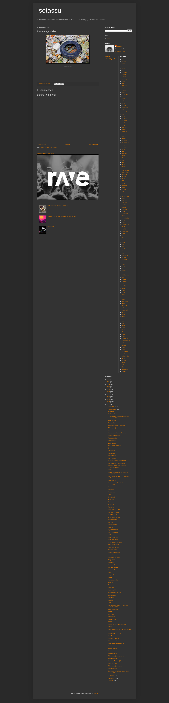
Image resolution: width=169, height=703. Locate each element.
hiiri (123, 114)
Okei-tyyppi (111, 497)
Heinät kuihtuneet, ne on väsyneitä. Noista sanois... (118, 605)
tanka (123, 325)
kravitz (124, 166)
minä (123, 220)
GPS (109, 494)
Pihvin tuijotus (112, 440)
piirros (123, 251)
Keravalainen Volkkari (114, 592)
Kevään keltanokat (113, 565)
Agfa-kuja (111, 411)
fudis (123, 92)
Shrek (110, 585)
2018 (108, 399)
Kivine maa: (111, 646)
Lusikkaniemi (112, 443)
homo (123, 116)
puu (123, 268)
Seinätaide (111, 614)
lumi (123, 191)
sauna (123, 299)
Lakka (110, 577)
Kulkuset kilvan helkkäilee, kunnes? (58, 206)
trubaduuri (125, 338)
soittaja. (124, 308)
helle (123, 109)
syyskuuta (112, 678)
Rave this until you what (45, 153)
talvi (123, 323)
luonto (123, 198)
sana (123, 294)
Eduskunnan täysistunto (115, 641)
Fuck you (110, 527)
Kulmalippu (111, 453)
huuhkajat (124, 120)
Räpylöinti (111, 499)
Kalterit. (110, 651)
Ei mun (110, 448)
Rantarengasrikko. (113, 658)
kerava (124, 147)
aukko (123, 68)
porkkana (124, 259)
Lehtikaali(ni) (112, 480)
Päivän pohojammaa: (114, 428)
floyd (123, 88)
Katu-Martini (111, 636)
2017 (108, 402)
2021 (108, 392)
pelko (123, 246)
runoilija (124, 286)
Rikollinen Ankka (113, 567)
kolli (123, 162)
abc (123, 59)
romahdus (125, 279)
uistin (123, 347)
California (111, 502)
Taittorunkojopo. (112, 668)
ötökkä (124, 371)
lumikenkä (125, 194)
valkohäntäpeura (126, 356)
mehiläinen (125, 213)
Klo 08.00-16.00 (112, 648)
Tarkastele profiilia (120, 51)
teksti (123, 327)
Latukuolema (112, 619)
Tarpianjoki (111, 489)
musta (123, 222)
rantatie (124, 273)
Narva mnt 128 (112, 514)
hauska (124, 105)
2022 (108, 389)
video (123, 362)
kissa (123, 158)
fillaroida (124, 85)
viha (123, 367)
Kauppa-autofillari (113, 580)
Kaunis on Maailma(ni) (114, 661)
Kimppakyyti (111, 616)
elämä (123, 81)
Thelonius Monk (112, 414)
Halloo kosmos (112, 524)
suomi (123, 312)
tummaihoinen (126, 341)
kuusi (123, 178)
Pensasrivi (111, 507)
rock (123, 277)
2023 (108, 387)
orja (123, 235)
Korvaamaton (112, 455)
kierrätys (124, 153)
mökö (123, 227)
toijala (123, 334)
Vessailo (110, 600)
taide (123, 319)
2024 (108, 384)
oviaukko (124, 240)
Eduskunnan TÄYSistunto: (115, 633)
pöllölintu (124, 270)
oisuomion (125, 231)
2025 (108, 382)
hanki (123, 103)
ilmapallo (124, 127)
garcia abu (125, 94)
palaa (123, 242)
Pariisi (110, 627)
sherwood (124, 305)
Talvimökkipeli (112, 458)
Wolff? (110, 535)
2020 (108, 394)
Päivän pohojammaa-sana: (116, 656)
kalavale (124, 138)
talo (123, 321)
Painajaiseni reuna (113, 512)
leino (123, 181)
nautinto (124, 229)
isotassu (119, 46)
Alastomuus (111, 492)
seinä (123, 303)
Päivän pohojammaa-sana (115, 666)
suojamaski (125, 310)
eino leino (124, 79)
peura (123, 248)
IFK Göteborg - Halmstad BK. (116, 463)
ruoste (123, 290)
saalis (123, 292)
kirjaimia (124, 155)
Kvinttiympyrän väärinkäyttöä (116, 425)
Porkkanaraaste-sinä (114, 509)
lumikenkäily (125, 196)
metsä (123, 216)
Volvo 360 (111, 582)
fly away (124, 90)
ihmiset (124, 125)
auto (123, 70)
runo (123, 284)
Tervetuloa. (111, 562)
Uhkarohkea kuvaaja (114, 517)
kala (123, 136)
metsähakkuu (125, 218)
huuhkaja (124, 118)
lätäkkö (124, 207)
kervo (123, 149)
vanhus (124, 360)
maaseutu (125, 209)
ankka (123, 63)
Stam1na (110, 522)
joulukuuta (112, 406)
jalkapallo (124, 131)
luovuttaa (124, 200)
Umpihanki (111, 575)
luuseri (124, 205)
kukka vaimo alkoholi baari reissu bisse (125, 170)
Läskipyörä (111, 587)
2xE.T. (110, 430)
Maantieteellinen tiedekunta (116, 643)
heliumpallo (125, 107)
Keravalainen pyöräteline (115, 542)
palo (123, 244)
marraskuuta (112, 409)
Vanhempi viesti (93, 144)
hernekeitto (125, 112)
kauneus (124, 140)
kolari (123, 160)
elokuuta (111, 681)
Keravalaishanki (112, 519)
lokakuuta (111, 676)
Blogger (96, 693)
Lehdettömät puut (113, 537)
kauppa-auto (125, 142)
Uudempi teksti (42, 144)
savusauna (125, 301)
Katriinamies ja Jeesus (114, 445)
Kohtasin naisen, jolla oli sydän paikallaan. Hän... (117, 466)
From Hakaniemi (113, 532)
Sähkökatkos (112, 595)
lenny (123, 183)
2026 (108, 379)
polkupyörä (125, 255)
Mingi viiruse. (112, 560)
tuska (123, 343)
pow (123, 262)
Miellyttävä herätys (113, 547)
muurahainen (125, 224)
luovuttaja (124, 202)
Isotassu (49, 10)
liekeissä (124, 185)
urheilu (124, 354)
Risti (109, 470)
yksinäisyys (125, 369)
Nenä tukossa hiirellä (114, 545)
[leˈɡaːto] (110, 602)
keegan (124, 145)
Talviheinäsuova (112, 663)
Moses (110, 622)
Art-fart (110, 612)
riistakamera (125, 275)
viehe (123, 365)
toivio (123, 336)
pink (123, 253)
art (122, 66)
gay (123, 96)
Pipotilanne (111, 450)
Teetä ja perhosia (113, 539)
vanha (123, 358)
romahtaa (124, 281)
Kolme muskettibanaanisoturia (117, 433)
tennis (123, 330)
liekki (123, 187)
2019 (108, 397)
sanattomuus (125, 297)
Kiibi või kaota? (112, 653)
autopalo (124, 72)
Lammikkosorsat (113, 609)
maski (123, 211)
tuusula (124, 345)
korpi (123, 164)
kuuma (124, 176)
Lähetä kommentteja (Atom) (48, 147)
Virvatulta (111, 555)
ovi (122, 237)
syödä (123, 316)
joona (123, 134)
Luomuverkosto (112, 487)
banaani (124, 74)
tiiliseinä (124, 332)
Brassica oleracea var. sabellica (117, 460)
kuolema (124, 174)
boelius (124, 77)
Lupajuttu (110, 597)
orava (123, 233)
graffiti (123, 99)
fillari (123, 83)
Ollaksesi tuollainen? (114, 638)
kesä (123, 151)
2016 (108, 404)
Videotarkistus (112, 420)
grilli (123, 101)
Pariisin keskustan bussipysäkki (117, 624)
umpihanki (125, 352)
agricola (124, 61)
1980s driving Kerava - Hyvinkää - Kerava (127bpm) (62, 216)
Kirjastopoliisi (112, 590)
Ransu (110, 572)
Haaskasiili (51, 226)
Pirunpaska (111, 423)
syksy (123, 314)
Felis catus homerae (114, 557)
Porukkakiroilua (112, 438)
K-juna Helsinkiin (113, 530)
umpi (123, 349)
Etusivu (67, 144)
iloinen (124, 129)
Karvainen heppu (113, 570)
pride (123, 264)
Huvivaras (111, 504)
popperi (124, 257)
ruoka (123, 288)
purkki (123, 266)
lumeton (124, 189)
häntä (123, 123)
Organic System (112, 550)
